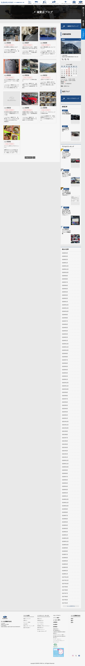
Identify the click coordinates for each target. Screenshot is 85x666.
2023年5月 (65, 366)
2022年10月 (65, 389)
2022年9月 (65, 392)
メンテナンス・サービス (54, 2)
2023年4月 (65, 369)
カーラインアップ (36, 2)
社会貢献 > (55, 624)
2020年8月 (65, 473)
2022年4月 (65, 408)
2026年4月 (65, 253)
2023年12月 (65, 343)
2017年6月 (65, 596)
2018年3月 (65, 567)
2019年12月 (65, 499)
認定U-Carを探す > (26, 627)
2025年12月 (65, 266)
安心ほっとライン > (40, 629)
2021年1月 (65, 457)
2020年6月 (65, 480)
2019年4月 (65, 525)
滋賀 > (72, 620)
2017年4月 (65, 603)
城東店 (63, 39)
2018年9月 (65, 548)
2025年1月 (65, 301)
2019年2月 (65, 531)
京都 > (72, 618)
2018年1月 (65, 574)
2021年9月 (65, 431)
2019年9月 (65, 509)
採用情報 (74, 2)
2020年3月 (65, 489)
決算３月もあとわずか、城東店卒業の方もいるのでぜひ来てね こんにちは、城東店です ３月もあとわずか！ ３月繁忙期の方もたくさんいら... (29, 50)
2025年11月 (65, 269)
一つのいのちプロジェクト (65, 2)
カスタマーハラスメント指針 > (58, 634)
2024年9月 (65, 314)
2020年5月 (65, 483)
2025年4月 (65, 292)
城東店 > (65, 110)
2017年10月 (65, 583)
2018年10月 (65, 544)
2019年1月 (65, 535)
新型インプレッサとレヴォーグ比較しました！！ (66, 175)
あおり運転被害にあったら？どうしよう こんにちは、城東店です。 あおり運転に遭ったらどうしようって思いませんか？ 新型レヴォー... (47, 51)
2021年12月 (65, 421)
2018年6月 (65, 557)
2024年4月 (65, 330)
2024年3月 (65, 334)
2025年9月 (65, 275)
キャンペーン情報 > (26, 622)
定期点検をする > (40, 620)
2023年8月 (65, 356)
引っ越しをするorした (41, 631)
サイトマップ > (56, 642)
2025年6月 (65, 285)
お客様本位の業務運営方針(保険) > (59, 631)
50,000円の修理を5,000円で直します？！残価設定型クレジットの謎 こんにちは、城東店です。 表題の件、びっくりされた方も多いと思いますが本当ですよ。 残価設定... (11, 116)
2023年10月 (65, 350)
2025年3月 (65, 295)
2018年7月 (65, 554)
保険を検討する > (40, 627)
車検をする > (39, 618)
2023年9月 (65, 353)
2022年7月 (65, 399)
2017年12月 (65, 577)
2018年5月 (65, 561)
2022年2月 (65, 415)
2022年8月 (65, 395)
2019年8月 (65, 512)
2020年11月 (65, 463)
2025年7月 (65, 282)
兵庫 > (72, 622)
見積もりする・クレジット (28, 625)
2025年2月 (65, 298)
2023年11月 (65, 347)
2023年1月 (65, 379)
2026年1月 (65, 262)
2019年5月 (65, 522)
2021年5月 (65, 444)
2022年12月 (65, 382)
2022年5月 (65, 405)
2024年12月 (65, 305)
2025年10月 (65, 272)
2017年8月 (65, 590)
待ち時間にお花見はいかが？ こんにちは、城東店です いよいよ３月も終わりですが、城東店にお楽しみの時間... (11, 49)
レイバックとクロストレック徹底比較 (66, 232)
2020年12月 (65, 460)
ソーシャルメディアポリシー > (58, 640)
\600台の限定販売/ (66, 113)
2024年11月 (65, 308)
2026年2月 (65, 259)
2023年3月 (65, 373)
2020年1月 (65, 496)
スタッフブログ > (40, 624)
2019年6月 (65, 518)
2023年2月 (65, 376)
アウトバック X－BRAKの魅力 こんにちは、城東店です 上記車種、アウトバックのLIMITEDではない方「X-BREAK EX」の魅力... (29, 83)
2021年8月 (65, 434)
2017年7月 (65, 593)
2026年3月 (65, 256)
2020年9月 (65, 470)
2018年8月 (65, 551)
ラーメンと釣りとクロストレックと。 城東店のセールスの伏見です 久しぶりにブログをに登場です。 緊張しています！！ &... (11, 149)
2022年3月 (65, 411)
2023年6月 (65, 363)
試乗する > (25, 620)
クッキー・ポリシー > (57, 639)
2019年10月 (65, 505)
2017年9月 (65, 586)
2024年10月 (65, 311)
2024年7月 (65, 321)
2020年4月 (65, 486)
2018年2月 (65, 570)
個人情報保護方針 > (56, 630)
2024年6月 (65, 324)
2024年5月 (65, 327)
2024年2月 (65, 337)
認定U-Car (45, 2)
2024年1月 (65, 340)
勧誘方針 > (55, 633)
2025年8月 (65, 279)
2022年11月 (65, 386)
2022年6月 (65, 402)
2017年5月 (65, 599)
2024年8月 (65, 318)
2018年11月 (65, 541)
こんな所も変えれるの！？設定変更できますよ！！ (66, 194)
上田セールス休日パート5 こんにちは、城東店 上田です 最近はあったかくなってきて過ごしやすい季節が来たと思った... (47, 83)
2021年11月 (65, 424)
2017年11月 (65, 580)
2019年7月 (65, 515)
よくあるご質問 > (56, 619)
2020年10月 (65, 467)
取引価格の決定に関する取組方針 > (59, 636)
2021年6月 (65, 441)
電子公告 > (55, 637)
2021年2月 (65, 454)
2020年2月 (65, 493)
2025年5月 (65, 288)
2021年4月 (65, 447)
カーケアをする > (40, 622)
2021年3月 (65, 450)
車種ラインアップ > (26, 618)
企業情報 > (55, 622)
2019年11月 (65, 502)
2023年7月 (65, 360)
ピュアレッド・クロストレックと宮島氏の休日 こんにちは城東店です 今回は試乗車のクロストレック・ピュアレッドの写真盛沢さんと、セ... (47, 116)
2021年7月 (65, 437)
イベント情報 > (56, 617)
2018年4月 (65, 564)
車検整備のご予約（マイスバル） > (43, 625)
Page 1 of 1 (28, 157)
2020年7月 (65, 476)
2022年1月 (65, 418)
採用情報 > (55, 626)
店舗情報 (29, 2)
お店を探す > (25, 624)
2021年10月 (65, 428)
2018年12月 (65, 538)
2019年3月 (65, 528)
